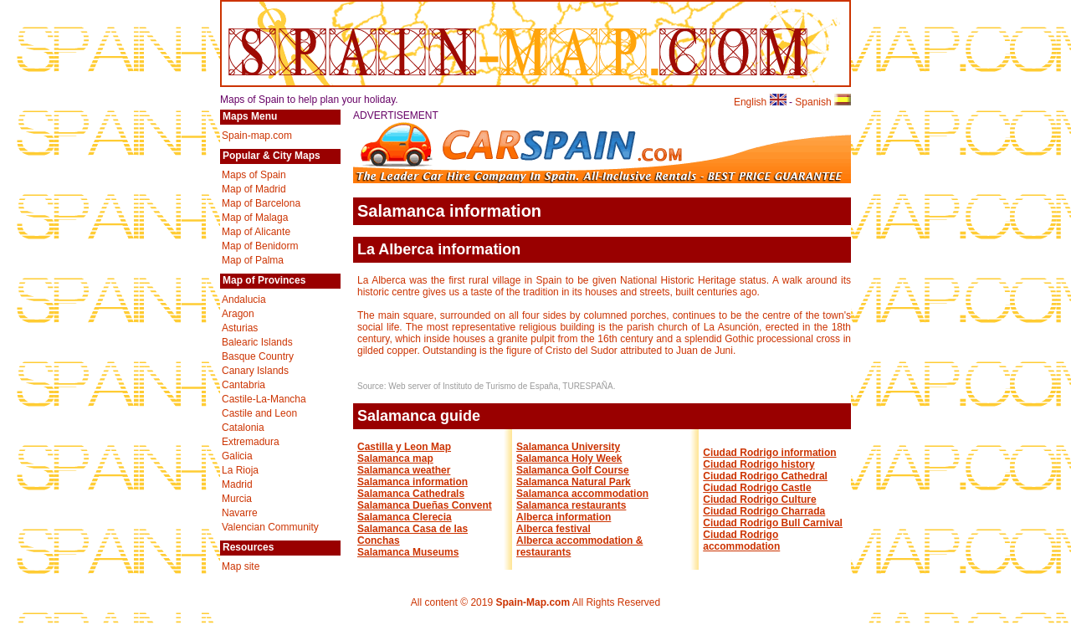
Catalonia (243, 427)
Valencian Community (270, 527)
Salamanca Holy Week (569, 458)
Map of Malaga (255, 217)
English (760, 102)
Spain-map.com (257, 135)
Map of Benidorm (260, 246)
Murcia (237, 499)
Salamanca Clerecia (404, 517)
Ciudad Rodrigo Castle (757, 488)
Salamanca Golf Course (572, 470)
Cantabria (243, 385)
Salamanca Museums (408, 552)
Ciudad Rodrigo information (769, 453)
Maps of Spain (254, 175)
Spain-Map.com (532, 602)
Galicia (237, 456)
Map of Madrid (254, 189)
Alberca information (563, 517)
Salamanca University (568, 447)
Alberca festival (553, 529)
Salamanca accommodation (582, 493)
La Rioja (240, 470)
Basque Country (258, 356)
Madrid (237, 484)
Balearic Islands (257, 342)
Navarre (240, 513)
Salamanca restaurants (571, 505)
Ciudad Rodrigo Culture (759, 499)
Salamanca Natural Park (573, 482)
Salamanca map (395, 458)
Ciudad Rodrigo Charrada (764, 511)
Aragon (238, 314)
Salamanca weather (403, 470)
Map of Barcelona (261, 203)
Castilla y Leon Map (404, 447)
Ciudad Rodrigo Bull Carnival (773, 523)
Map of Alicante (256, 232)
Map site (240, 566)
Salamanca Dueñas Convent (424, 505)
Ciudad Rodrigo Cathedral (765, 476)
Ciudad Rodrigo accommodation (741, 540)
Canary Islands (255, 371)
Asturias (240, 328)
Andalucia (244, 299)
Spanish (823, 102)
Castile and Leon (259, 413)
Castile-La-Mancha (264, 399)
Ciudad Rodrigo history (758, 464)
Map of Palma (253, 260)
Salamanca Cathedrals (410, 493)
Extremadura (250, 442)
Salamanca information (412, 482)
